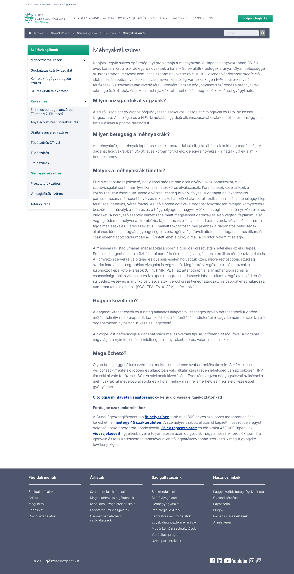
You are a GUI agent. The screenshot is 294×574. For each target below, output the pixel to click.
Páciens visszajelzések (230, 516)
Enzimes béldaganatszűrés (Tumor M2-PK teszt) (51, 112)
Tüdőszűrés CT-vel (45, 142)
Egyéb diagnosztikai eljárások (174, 522)
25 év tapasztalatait (179, 428)
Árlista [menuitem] (108, 18)
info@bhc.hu (69, 4)
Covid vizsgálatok (42, 516)
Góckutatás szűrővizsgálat (51, 70)
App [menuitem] (210, 18)
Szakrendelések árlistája (108, 492)
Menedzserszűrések (46, 60)
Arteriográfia (41, 204)
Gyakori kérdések (226, 498)
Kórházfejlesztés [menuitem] (132, 18)
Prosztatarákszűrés (46, 183)
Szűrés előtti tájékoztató (49, 91)
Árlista (33, 498)
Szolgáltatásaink (60, 33)
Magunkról (37, 504)
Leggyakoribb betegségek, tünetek (239, 492)
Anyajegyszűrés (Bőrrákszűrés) (55, 122)
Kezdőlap (36, 33)
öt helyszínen (157, 417)
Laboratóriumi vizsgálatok (109, 510)
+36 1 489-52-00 (42, 4)
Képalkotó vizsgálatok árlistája (112, 504)
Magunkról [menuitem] (159, 18)
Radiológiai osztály (166, 510)
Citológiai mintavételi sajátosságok (125, 397)
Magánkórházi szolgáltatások (112, 498)
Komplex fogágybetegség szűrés (51, 80)
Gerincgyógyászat (165, 504)
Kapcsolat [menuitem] (181, 18)
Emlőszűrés (40, 163)
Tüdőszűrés (40, 153)
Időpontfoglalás (252, 18)
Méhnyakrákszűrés (46, 173)
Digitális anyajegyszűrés (50, 132)
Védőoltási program (166, 534)
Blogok (218, 510)
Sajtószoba (221, 504)
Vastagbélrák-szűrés (47, 194)
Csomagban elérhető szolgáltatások (105, 518)
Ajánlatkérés (222, 522)
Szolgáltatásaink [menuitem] (85, 18)
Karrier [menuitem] (198, 18)
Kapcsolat (36, 510)
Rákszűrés (110, 33)
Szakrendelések (164, 492)
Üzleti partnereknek (166, 541)
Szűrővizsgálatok (87, 33)
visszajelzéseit (106, 433)
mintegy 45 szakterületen (138, 422)
